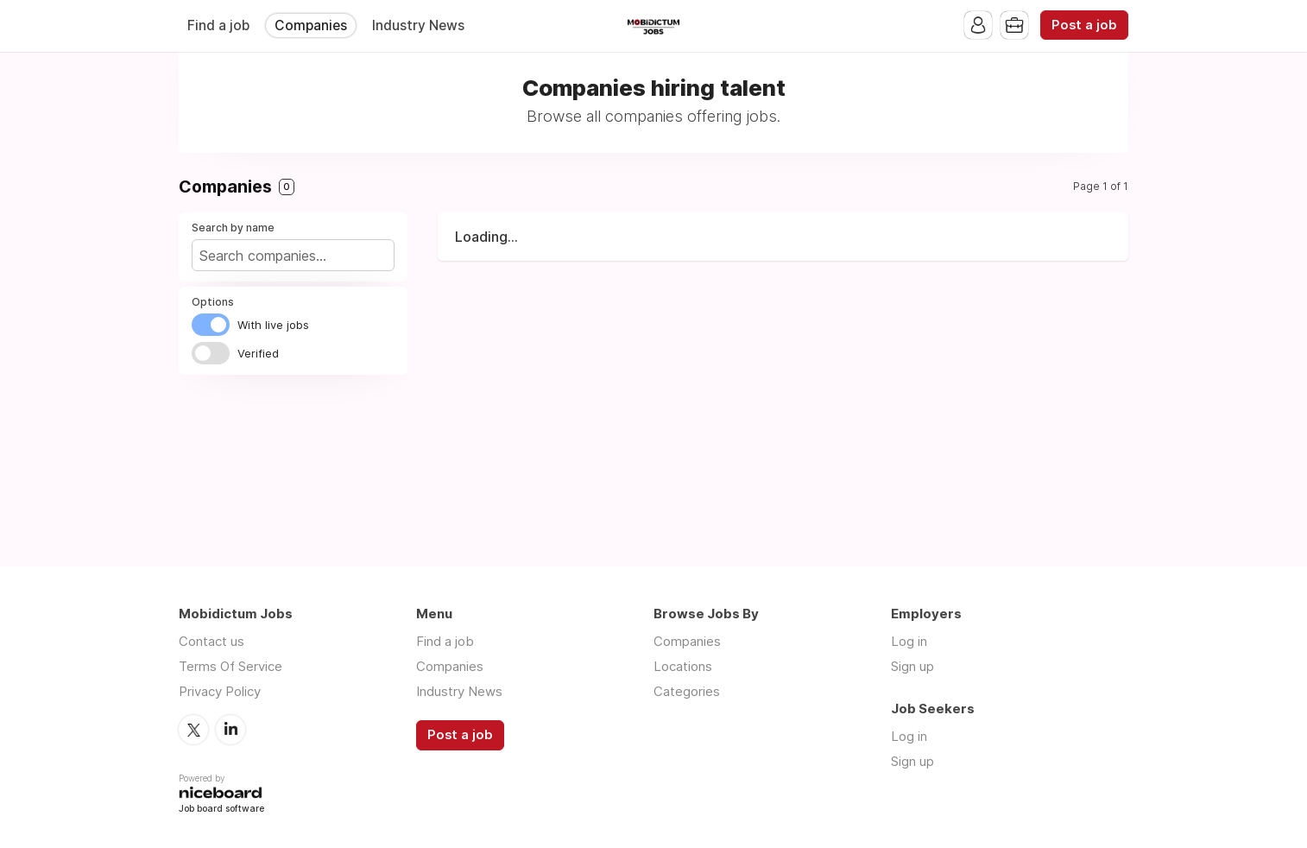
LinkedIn (230, 729)
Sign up (912, 666)
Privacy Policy (220, 691)
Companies (311, 25)
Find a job (218, 25)
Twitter (193, 729)
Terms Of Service (230, 666)
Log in (909, 641)
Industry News (418, 25)
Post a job (1084, 25)
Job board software (221, 809)
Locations (683, 666)
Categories (687, 691)
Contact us (211, 641)
